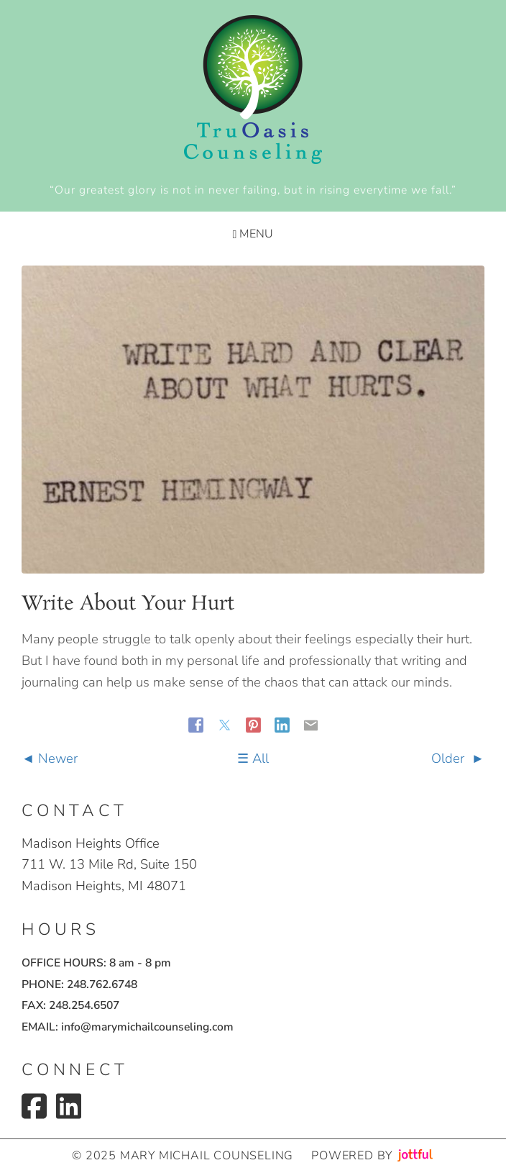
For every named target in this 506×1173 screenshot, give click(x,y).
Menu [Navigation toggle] (253, 234)
